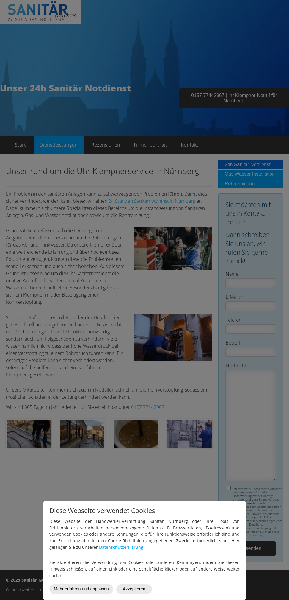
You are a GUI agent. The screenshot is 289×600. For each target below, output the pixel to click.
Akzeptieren (134, 589)
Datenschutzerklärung (121, 547)
